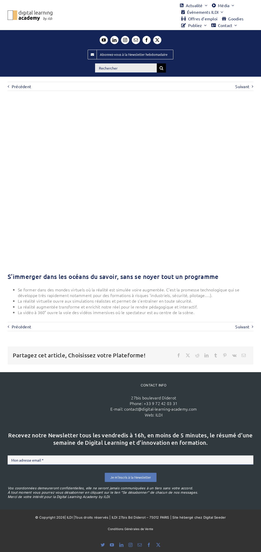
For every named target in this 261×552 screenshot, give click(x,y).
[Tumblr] (215, 355)
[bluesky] (103, 545)
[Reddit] (197, 355)
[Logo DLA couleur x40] (30, 12)
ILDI (159, 415)
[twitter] (157, 40)
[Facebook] (178, 355)
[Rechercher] (126, 68)
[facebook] (146, 40)
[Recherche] (161, 68)
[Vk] (234, 355)
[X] (187, 355)
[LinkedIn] (206, 355)
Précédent (21, 86)
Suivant (242, 86)
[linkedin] (114, 40)
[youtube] (104, 40)
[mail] (136, 40)
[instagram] (125, 40)
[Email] (243, 355)
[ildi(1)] (66, 386)
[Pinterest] (224, 355)
